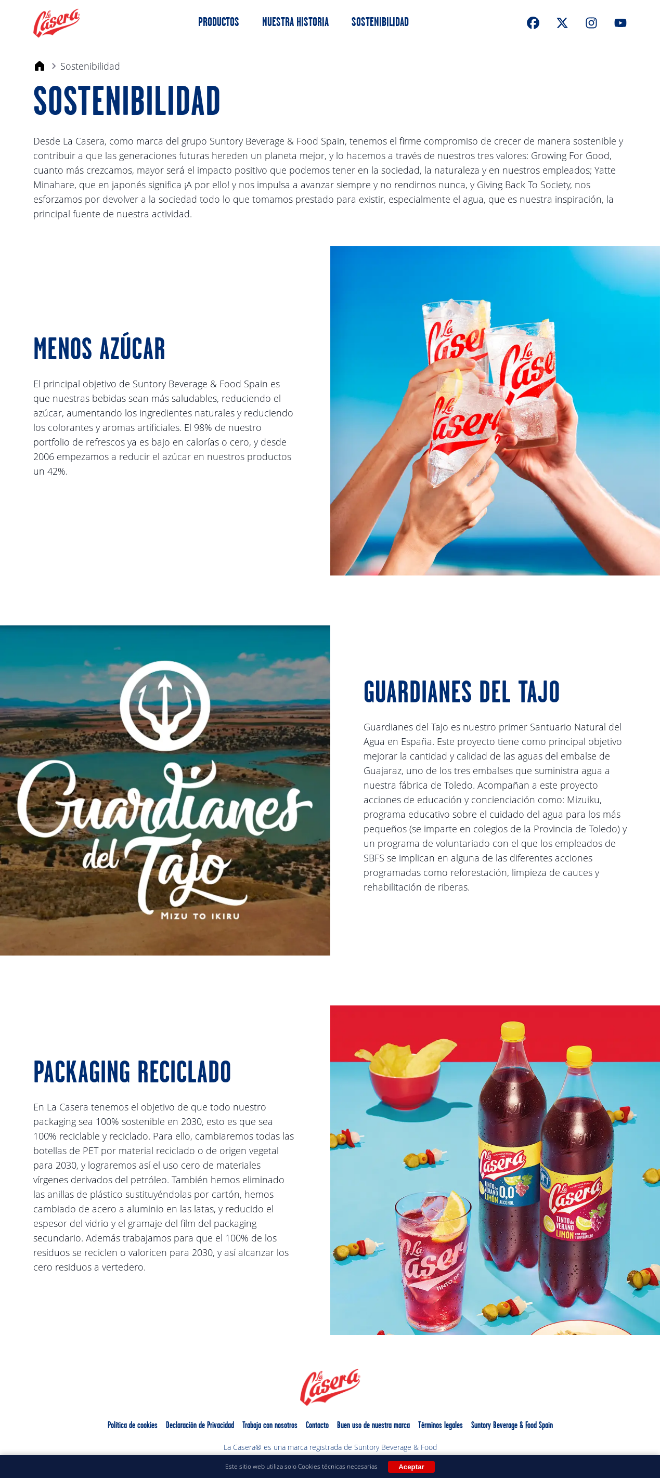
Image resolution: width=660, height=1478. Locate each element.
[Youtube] (620, 23)
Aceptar (411, 1467)
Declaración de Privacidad (200, 1425)
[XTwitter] (562, 23)
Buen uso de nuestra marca (373, 1425)
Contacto (317, 1425)
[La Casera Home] (56, 23)
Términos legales (440, 1425)
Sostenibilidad (380, 23)
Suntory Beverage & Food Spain (512, 1425)
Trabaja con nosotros (269, 1425)
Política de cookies (133, 1425)
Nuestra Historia (295, 23)
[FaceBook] (533, 23)
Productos (218, 23)
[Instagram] (591, 23)
